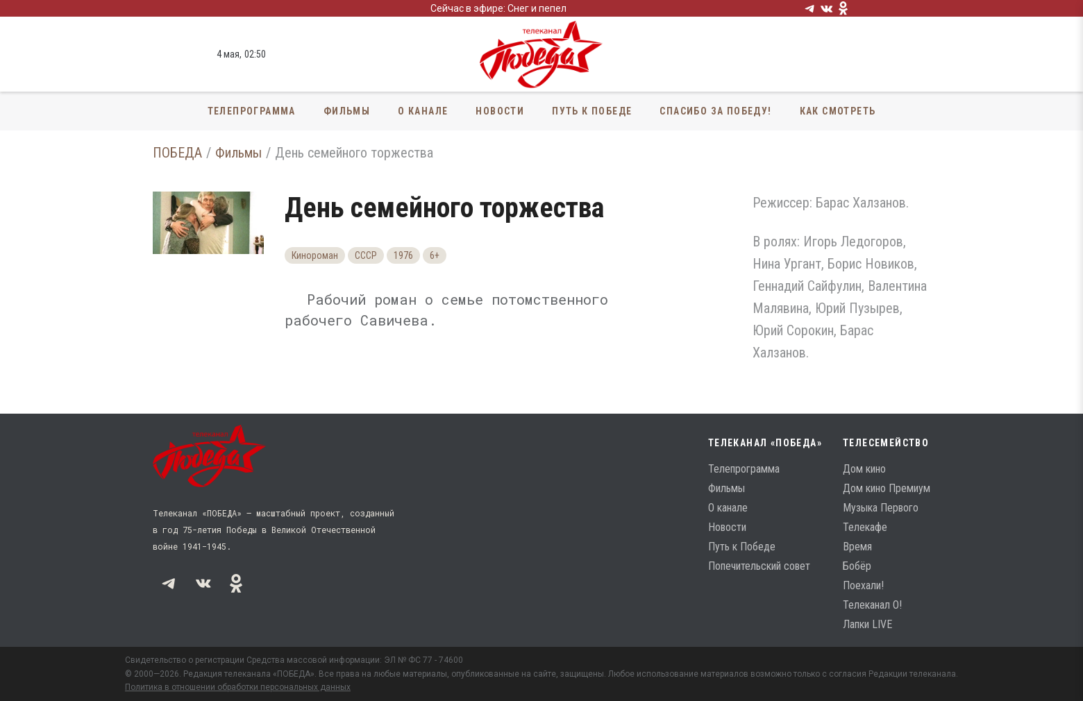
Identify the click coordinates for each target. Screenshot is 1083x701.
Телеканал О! (872, 604)
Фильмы (347, 111)
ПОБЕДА (177, 152)
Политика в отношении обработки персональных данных (238, 687)
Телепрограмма (252, 111)
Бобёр (857, 566)
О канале (423, 111)
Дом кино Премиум (886, 488)
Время (857, 546)
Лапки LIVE (867, 624)
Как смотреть (838, 111)
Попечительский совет (759, 566)
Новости (500, 111)
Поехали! (863, 585)
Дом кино (864, 468)
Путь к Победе (592, 111)
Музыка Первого (880, 507)
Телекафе (865, 527)
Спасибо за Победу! (715, 111)
